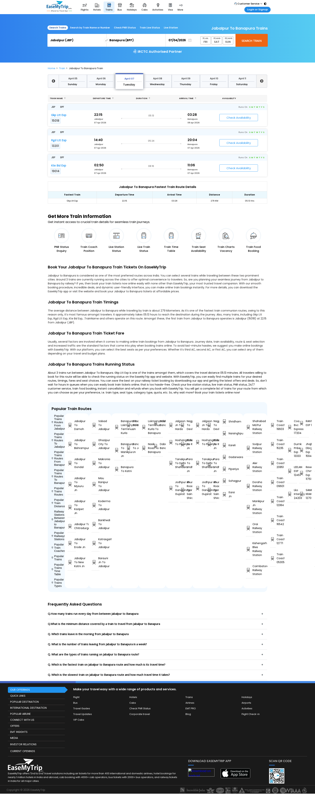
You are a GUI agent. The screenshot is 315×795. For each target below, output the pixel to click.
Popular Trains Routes (58, 491)
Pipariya (226, 469)
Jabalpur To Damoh (72, 425)
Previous (53, 81)
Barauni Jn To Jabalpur (95, 562)
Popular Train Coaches (58, 547)
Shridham (226, 421)
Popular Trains (58, 557)
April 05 (72, 78)
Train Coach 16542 (272, 520)
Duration (143, 98)
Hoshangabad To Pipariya (173, 442)
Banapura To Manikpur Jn (119, 450)
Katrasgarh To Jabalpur (95, 543)
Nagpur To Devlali (185, 425)
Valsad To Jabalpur (95, 425)
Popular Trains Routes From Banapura (58, 458)
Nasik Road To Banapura (146, 448)
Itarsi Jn (226, 494)
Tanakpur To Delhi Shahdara (173, 463)
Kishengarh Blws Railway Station (250, 549)
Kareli (226, 445)
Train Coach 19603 (272, 425)
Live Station (171, 27)
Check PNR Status (125, 27)
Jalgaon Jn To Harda (173, 425)
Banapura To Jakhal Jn (131, 448)
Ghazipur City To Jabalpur (95, 444)
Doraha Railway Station (250, 486)
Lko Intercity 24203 (292, 494)
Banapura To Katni (119, 469)
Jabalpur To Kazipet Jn (72, 507)
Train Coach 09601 (272, 482)
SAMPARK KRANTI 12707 (304, 494)
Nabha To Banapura (158, 423)
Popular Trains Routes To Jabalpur (58, 440)
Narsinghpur (226, 433)
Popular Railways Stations (58, 536)
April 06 (101, 78)
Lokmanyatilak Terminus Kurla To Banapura (146, 427)
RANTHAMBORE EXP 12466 (304, 423)
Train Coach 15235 (272, 444)
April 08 (157, 78)
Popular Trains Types (58, 582)
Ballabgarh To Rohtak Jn (185, 444)
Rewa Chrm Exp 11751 (304, 473)
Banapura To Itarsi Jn (131, 425)
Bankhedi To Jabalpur (95, 524)
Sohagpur (226, 481)
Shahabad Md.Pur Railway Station (250, 427)
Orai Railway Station (250, 528)
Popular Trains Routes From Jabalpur (58, 422)
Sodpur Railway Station (250, 448)
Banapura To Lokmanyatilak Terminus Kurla (119, 427)
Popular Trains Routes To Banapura (58, 476)
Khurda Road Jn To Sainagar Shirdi (185, 490)
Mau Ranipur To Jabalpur (95, 484)
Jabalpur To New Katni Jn (72, 562)
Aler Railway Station (250, 467)
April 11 (242, 78)
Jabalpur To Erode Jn (72, 543)
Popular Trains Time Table (58, 569)
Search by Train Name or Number (90, 27)
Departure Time (103, 98)
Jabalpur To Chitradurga (72, 526)
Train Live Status (150, 27)
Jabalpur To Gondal (72, 463)
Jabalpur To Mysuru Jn (72, 484)
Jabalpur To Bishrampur (72, 444)
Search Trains (57, 27)
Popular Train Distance (58, 503)
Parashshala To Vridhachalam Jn (185, 465)
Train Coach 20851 (272, 463)
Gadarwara (226, 457)
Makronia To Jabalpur (95, 463)
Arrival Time (187, 98)
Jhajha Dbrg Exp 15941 (304, 450)
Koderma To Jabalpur (95, 505)
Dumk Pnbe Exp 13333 (292, 450)
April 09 (185, 78)
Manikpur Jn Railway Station (250, 507)
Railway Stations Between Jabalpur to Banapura (58, 519)
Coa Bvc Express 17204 (292, 427)
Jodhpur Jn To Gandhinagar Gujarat (173, 488)
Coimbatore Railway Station (250, 570)
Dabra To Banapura (158, 446)
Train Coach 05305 (272, 558)
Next (261, 81)
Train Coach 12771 (272, 539)
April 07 (129, 78)
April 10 (214, 78)
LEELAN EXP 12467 (292, 471)
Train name (58, 98)
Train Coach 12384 (272, 501)
